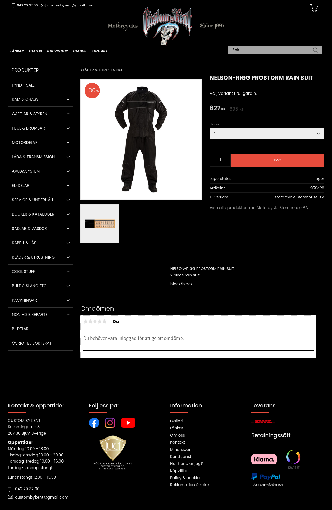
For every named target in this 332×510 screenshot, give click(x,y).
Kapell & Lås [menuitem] (24, 243)
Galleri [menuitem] (35, 51)
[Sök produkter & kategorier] (272, 50)
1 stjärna (85, 321)
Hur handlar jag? (186, 463)
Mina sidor (180, 449)
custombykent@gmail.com (70, 5)
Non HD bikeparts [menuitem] (30, 314)
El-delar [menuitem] (20, 185)
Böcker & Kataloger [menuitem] (33, 214)
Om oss (177, 435)
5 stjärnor (104, 321)
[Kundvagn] (313, 8)
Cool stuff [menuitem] (23, 271)
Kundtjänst (180, 456)
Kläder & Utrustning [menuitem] (33, 257)
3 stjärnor (95, 321)
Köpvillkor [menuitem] (57, 51)
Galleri (176, 421)
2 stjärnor (90, 321)
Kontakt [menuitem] (100, 51)
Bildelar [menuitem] (20, 329)
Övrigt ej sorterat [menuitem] (32, 343)
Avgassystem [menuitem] (26, 171)
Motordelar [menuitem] (25, 142)
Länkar (176, 428)
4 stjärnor (99, 321)
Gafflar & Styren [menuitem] (29, 114)
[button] (68, 99)
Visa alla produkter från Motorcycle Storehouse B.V (259, 207)
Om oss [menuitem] (79, 51)
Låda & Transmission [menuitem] (33, 157)
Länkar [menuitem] (17, 51)
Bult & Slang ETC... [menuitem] (30, 286)
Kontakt (177, 442)
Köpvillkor (179, 470)
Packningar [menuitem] (24, 300)
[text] (217, 109)
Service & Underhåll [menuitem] (33, 200)
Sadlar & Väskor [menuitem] (29, 228)
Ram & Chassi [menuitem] (25, 99)
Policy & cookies (186, 477)
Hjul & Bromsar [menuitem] (28, 128)
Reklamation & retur (189, 484)
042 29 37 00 (27, 5)
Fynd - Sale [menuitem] (23, 85)
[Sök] (315, 50)
